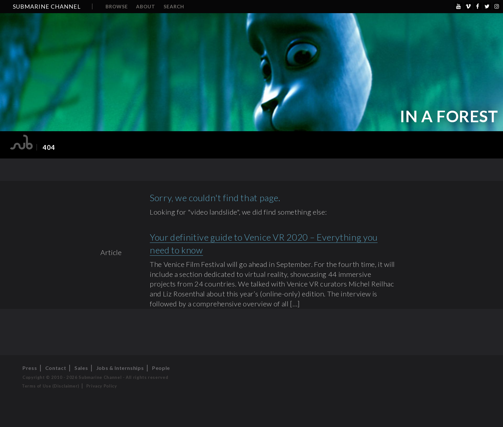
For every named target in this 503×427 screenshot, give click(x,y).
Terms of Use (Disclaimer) (50, 386)
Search (174, 6)
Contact (55, 368)
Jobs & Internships (120, 368)
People (161, 368)
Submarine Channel (47, 6)
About (145, 6)
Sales (81, 368)
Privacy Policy (101, 386)
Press (29, 368)
